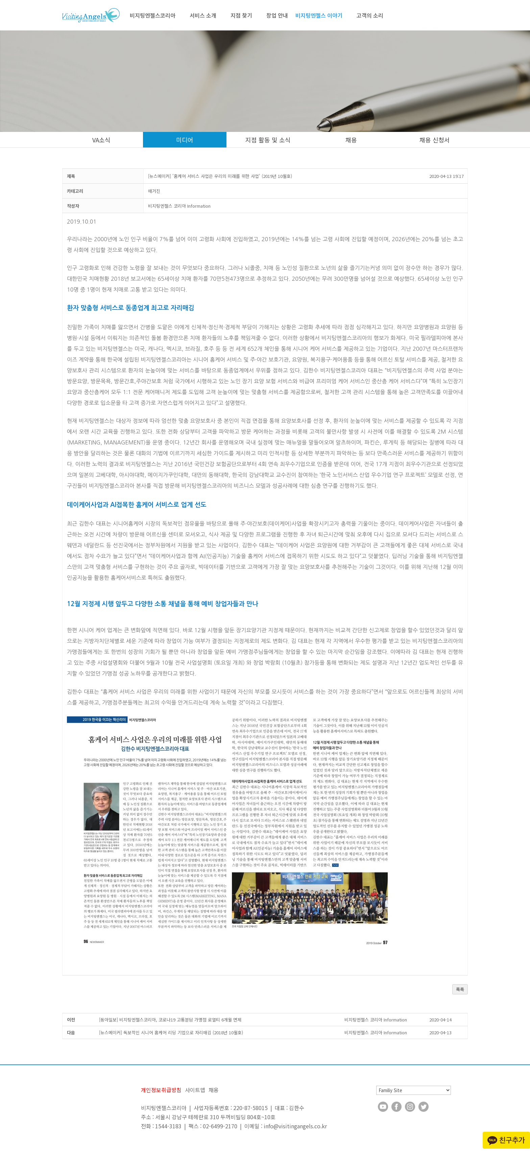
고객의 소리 (370, 15)
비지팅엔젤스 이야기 (318, 15)
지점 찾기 (241, 15)
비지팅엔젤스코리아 (152, 15)
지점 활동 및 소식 (268, 139)
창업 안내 (277, 15)
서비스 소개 (203, 15)
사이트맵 (195, 1090)
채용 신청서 (434, 139)
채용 (351, 139)
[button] (179, 206)
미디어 (184, 139)
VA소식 (101, 139)
